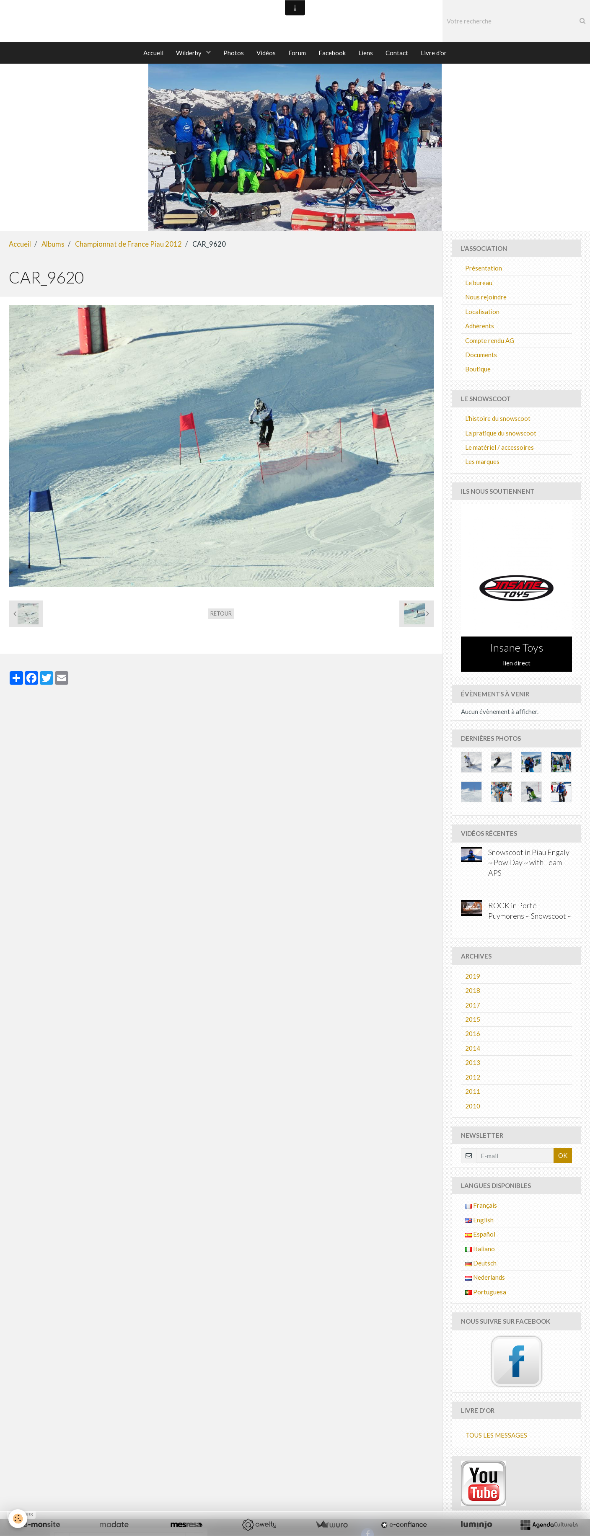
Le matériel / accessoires (499, 447)
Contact (397, 53)
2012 (472, 1077)
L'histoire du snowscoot (497, 419)
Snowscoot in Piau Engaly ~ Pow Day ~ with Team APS (528, 863)
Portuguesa (485, 1292)
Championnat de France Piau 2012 (128, 244)
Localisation (482, 312)
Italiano (480, 1249)
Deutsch (481, 1263)
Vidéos (266, 53)
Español (480, 1234)
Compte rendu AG (489, 341)
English (479, 1220)
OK (562, 1156)
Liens (365, 53)
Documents (481, 355)
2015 (472, 1019)
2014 (472, 1048)
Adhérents (479, 326)
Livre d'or (434, 53)
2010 (472, 1106)
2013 (472, 1063)
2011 (472, 1091)
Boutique (478, 369)
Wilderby (189, 53)
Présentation (483, 268)
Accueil (153, 53)
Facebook (332, 53)
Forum (297, 53)
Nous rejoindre (486, 297)
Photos (233, 53)
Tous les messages (496, 1435)
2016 (472, 1034)
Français (481, 1205)
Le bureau (478, 283)
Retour (221, 614)
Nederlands (485, 1277)
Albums (53, 244)
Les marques (482, 462)
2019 (472, 976)
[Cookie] (17, 1518)
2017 (472, 1005)
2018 (472, 991)
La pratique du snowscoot (500, 433)
